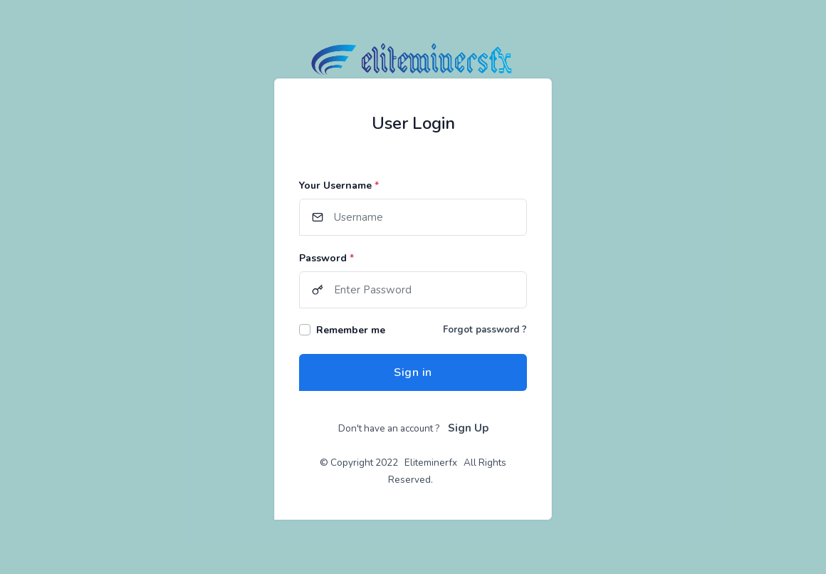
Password (326, 258)
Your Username (339, 185)
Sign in (413, 372)
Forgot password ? (485, 329)
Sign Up (468, 428)
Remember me (350, 330)
